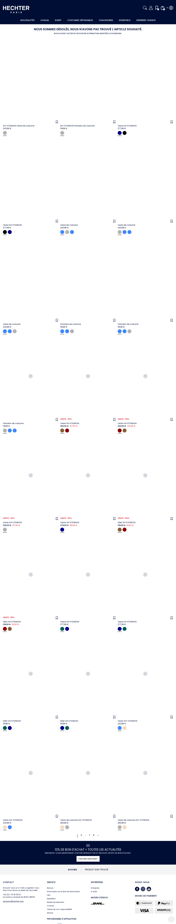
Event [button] (58, 20)
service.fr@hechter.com (13, 901)
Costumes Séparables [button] (80, 20)
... (85, 835)
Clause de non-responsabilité (59, 909)
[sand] (124, 728)
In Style (94, 891)
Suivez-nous (142, 882)
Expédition (51, 898)
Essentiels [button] (125, 20)
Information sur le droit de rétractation (63, 891)
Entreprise (97, 882)
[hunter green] (62, 629)
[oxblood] (67, 430)
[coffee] (62, 430)
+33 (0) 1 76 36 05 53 (12, 894)
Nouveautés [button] (27, 20)
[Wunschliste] (56, 122)
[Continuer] (98, 835)
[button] (145, 8)
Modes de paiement (55, 902)
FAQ (48, 895)
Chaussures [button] (106, 20)
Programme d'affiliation (61, 918)
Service (51, 882)
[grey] (5, 133)
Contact (8, 882)
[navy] (120, 133)
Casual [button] (44, 20)
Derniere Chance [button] (146, 20)
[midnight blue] (72, 232)
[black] (124, 133)
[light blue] (62, 232)
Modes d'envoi (99, 897)
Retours (50, 888)
